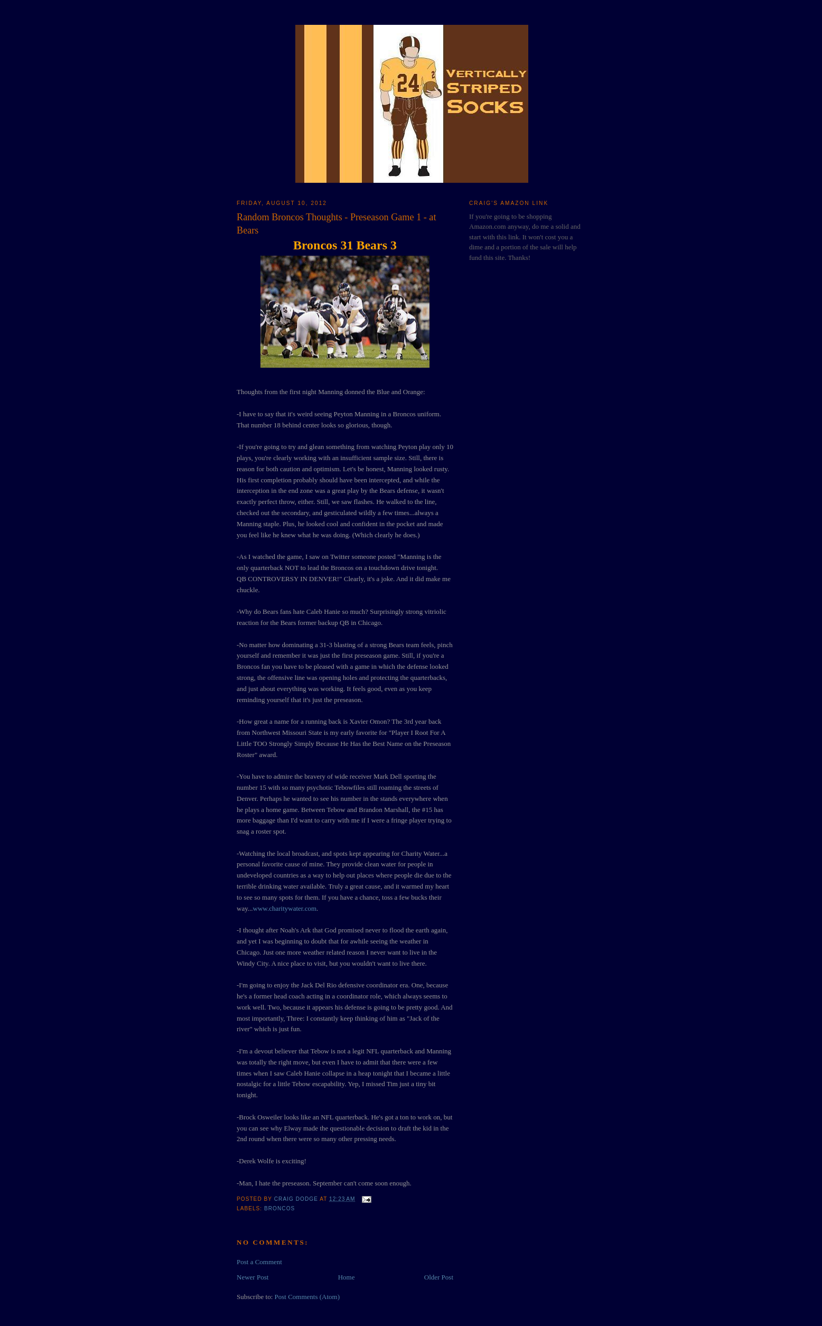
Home (346, 1277)
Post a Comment (259, 1262)
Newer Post (252, 1277)
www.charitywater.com (284, 908)
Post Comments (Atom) (307, 1297)
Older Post (438, 1277)
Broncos (279, 1208)
